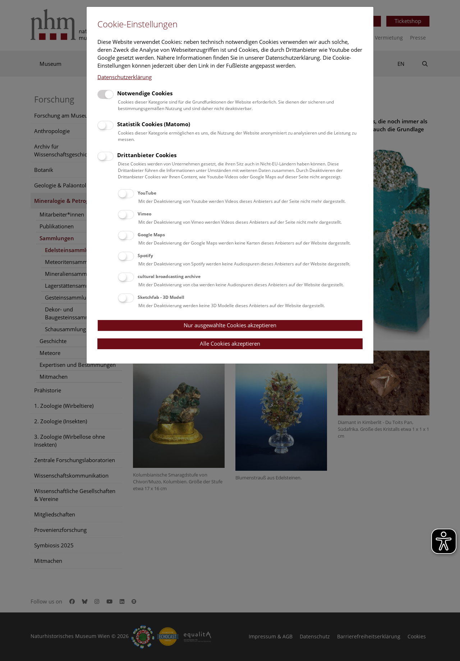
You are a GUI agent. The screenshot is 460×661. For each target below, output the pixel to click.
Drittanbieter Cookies (146, 155)
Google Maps (151, 235)
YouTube (147, 193)
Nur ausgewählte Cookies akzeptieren (230, 325)
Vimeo (144, 214)
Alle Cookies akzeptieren (230, 343)
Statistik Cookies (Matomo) (153, 124)
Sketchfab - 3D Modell (161, 297)
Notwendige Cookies (144, 93)
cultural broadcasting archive (169, 276)
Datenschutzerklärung (124, 77)
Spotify (145, 255)
